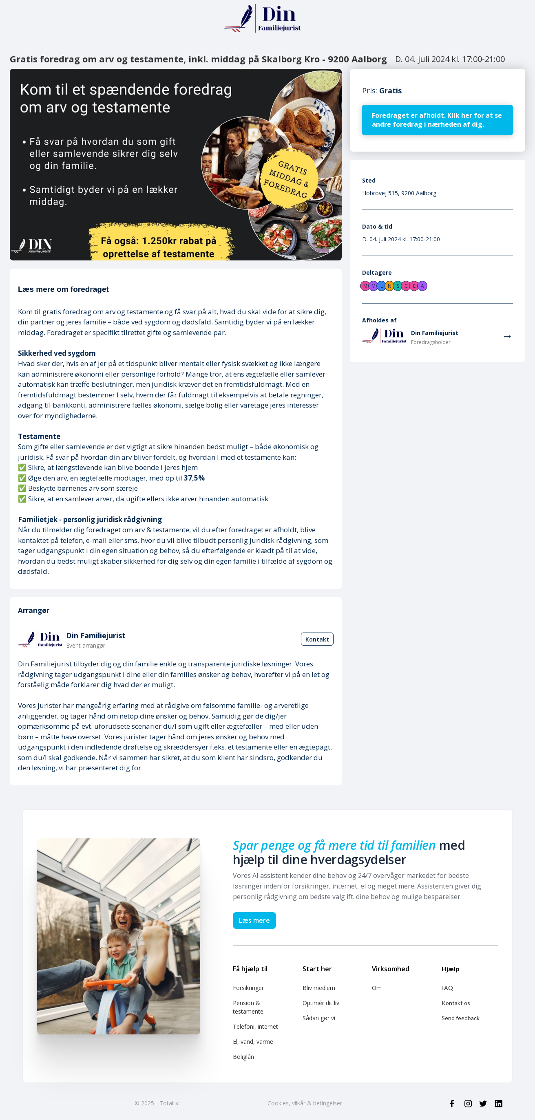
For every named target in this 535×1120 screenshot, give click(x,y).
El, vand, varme (253, 1041)
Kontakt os (456, 1002)
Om (377, 988)
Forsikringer (248, 988)
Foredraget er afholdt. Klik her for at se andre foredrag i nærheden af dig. (437, 120)
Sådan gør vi (319, 1018)
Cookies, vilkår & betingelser (305, 1103)
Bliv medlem (319, 988)
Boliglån (243, 1056)
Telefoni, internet (255, 1026)
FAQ (447, 987)
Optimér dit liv (321, 1003)
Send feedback (461, 1017)
